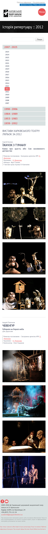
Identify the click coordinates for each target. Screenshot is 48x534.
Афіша (22, 529)
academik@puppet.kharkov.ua (12, 515)
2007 (7, 103)
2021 (7, 63)
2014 (7, 83)
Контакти (43, 529)
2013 (7, 86)
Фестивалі (16, 527)
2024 (7, 55)
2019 (7, 69)
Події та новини (36, 527)
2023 (7, 57)
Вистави (27, 529)
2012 (7, 89)
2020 (7, 66)
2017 (7, 75)
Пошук (39, 39)
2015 (7, 80)
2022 (7, 60)
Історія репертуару (25, 527)
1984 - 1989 (10, 113)
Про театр (3, 527)
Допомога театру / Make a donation (33, 5)
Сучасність (10, 527)
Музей (32, 529)
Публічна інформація (24, 2)
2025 (7, 52)
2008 (7, 100)
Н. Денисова (17, 160)
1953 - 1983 (10, 118)
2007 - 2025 (10, 47)
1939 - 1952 (10, 123)
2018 (7, 72)
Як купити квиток (39, 2)
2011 (7, 92)
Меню (42, 12)
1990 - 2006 (10, 109)
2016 (7, 77)
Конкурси (10, 529)
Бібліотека (37, 529)
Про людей (16, 529)
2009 (7, 97)
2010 (7, 95)
